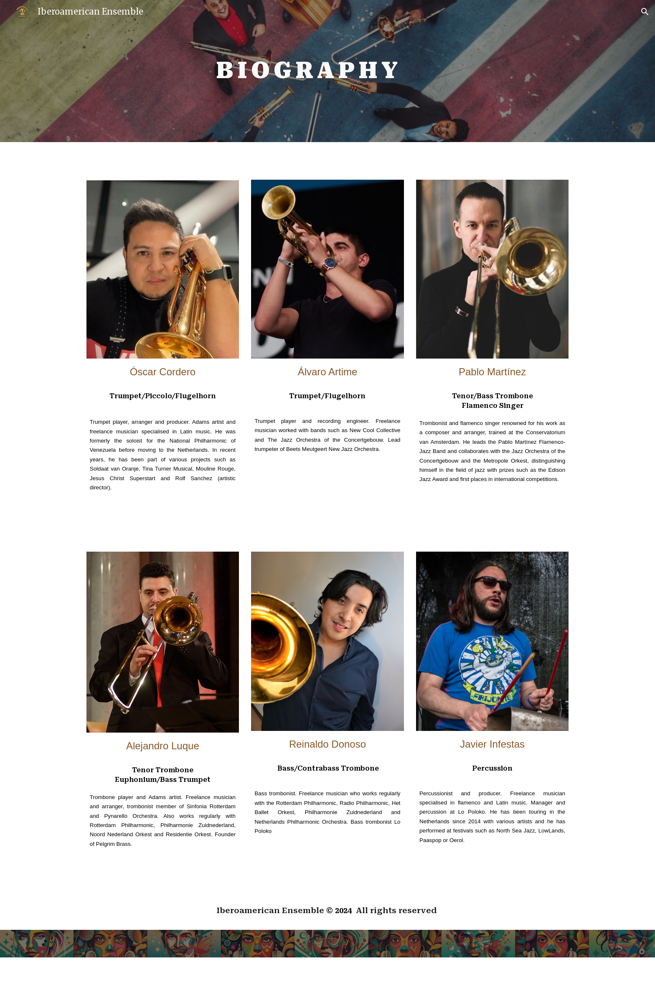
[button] (645, 12)
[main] (307, 71)
